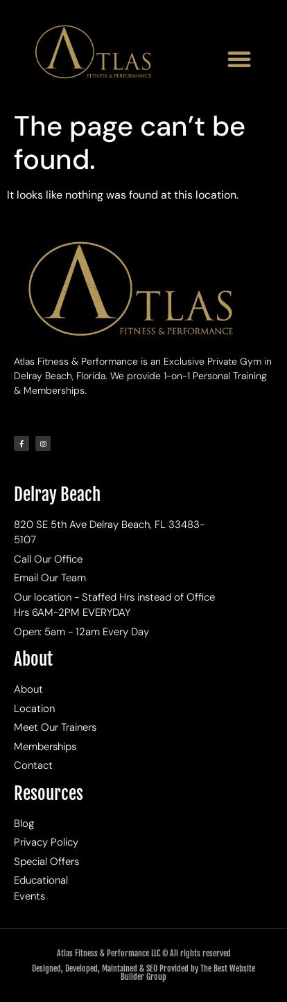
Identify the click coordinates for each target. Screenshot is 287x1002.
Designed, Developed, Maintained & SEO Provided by (116, 968)
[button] (239, 59)
